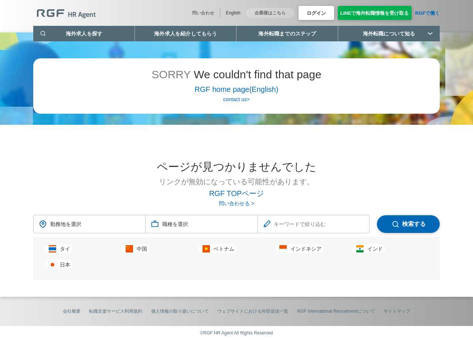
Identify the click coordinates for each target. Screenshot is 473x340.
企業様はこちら (270, 13)
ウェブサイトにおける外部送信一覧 (252, 311)
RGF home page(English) (237, 89)
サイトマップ (397, 311)
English (233, 13)
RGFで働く (427, 13)
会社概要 (72, 311)
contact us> (236, 99)
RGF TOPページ (236, 193)
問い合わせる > (236, 203)
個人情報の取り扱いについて (180, 311)
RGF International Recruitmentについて (336, 311)
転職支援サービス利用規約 (115, 311)
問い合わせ (203, 13)
